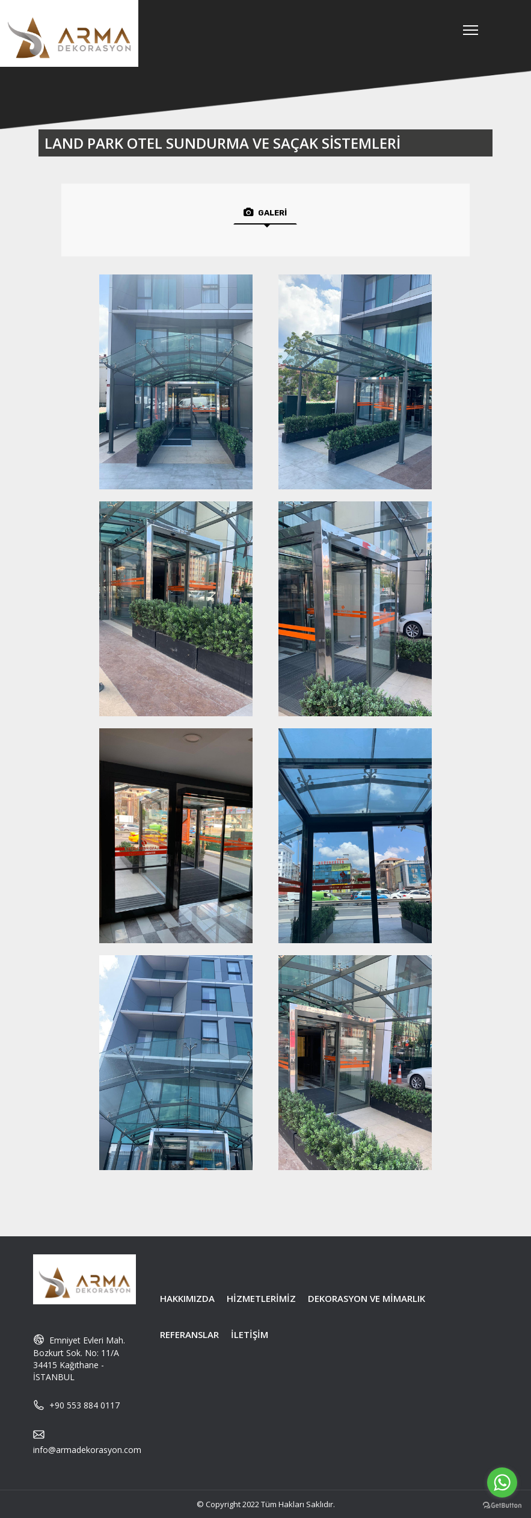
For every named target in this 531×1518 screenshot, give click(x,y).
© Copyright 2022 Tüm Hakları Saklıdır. (266, 1504)
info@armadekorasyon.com (87, 1449)
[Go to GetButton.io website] (502, 1506)
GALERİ (265, 212)
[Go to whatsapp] (502, 1482)
